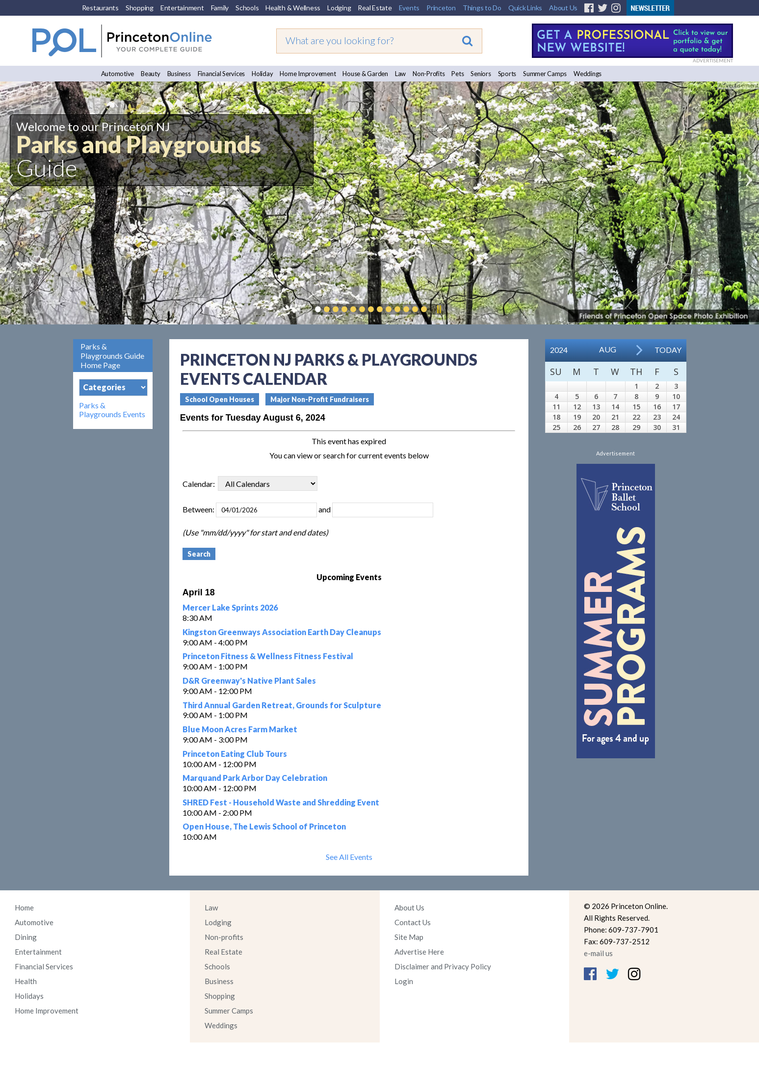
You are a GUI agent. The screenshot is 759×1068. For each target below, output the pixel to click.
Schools (247, 7)
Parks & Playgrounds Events (112, 410)
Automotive (117, 74)
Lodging (339, 7)
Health (26, 981)
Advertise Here (419, 951)
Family (220, 7)
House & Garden (365, 74)
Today (667, 349)
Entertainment (182, 7)
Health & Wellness (292, 7)
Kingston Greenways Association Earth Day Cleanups (282, 632)
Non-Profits (429, 74)
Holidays (29, 995)
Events (409, 7)
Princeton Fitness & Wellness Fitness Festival (268, 656)
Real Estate (375, 7)
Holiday (262, 74)
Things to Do (482, 7)
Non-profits (224, 937)
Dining (26, 937)
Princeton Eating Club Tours (235, 753)
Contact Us (412, 922)
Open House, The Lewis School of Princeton (264, 826)
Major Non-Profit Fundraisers (319, 399)
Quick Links (525, 7)
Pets (457, 74)
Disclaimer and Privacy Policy (442, 966)
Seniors (481, 74)
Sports (507, 74)
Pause (438, 309)
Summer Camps (545, 74)
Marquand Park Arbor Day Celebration (255, 777)
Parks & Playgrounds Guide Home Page (112, 356)
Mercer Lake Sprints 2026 (230, 607)
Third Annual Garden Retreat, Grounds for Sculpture (282, 705)
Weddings (588, 74)
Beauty (150, 74)
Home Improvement (308, 74)
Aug (607, 349)
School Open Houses (219, 399)
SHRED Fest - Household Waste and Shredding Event (281, 802)
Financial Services (221, 74)
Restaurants (100, 7)
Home (24, 907)
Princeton (441, 7)
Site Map (408, 937)
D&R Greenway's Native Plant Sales (249, 680)
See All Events (349, 856)
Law (400, 74)
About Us (563, 7)
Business (179, 74)
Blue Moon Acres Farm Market (240, 729)
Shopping (140, 7)
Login (403, 981)
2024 (559, 349)
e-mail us (598, 953)
